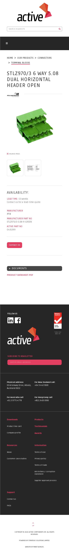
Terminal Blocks (20, 62)
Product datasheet (18, 275)
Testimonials (41, 426)
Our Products (25, 58)
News (9, 452)
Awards (38, 433)
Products (39, 419)
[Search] (59, 29)
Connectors (45, 58)
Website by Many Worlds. (34, 547)
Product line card (14, 426)
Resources (12, 445)
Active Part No (14, 226)
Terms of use (40, 452)
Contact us (11, 499)
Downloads (12, 419)
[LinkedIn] (10, 320)
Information (40, 445)
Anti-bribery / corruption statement (45, 473)
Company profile (14, 433)
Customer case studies (17, 459)
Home (10, 58)
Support (11, 492)
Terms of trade (41, 465)
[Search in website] (32, 29)
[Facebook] (18, 320)
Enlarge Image (14, 154)
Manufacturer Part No (19, 218)
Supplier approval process (46, 480)
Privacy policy (40, 459)
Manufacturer (15, 210)
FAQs (9, 505)
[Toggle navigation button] (6, 43)
